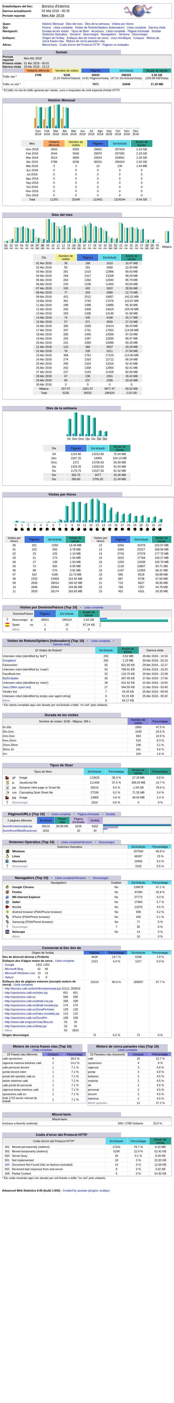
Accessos (97, 31)
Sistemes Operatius (54, 34)
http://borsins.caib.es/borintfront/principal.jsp (33, 988)
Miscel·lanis (49, 44)
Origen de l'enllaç (53, 37)
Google (9, 964)
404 (7, 1164)
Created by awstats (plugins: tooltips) (86, 1190)
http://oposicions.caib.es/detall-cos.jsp (29, 1001)
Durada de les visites (55, 31)
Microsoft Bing (14, 968)
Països (46, 27)
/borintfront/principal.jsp (17, 826)
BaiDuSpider (11, 678)
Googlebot (9, 660)
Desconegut (91, 34)
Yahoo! (9, 977)
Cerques (138, 37)
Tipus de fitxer (80, 31)
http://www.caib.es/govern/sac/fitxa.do (29, 1022)
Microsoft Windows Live (20, 973)
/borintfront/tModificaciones (20, 830)
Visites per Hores (123, 23)
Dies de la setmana (97, 23)
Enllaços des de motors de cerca (88, 37)
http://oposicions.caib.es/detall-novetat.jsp (31, 1005)
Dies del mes (74, 23)
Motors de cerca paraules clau (85, 41)
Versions (75, 34)
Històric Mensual (52, 23)
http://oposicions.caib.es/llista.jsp (26, 1026)
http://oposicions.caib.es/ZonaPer (26, 1017)
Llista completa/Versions (76, 842)
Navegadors (108, 34)
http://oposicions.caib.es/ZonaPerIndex (30, 1009)
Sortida (156, 31)
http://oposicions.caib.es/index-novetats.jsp (32, 1013)
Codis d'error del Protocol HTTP (79, 44)
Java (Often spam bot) (17, 687)
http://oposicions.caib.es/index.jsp (26, 992)
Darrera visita (156, 27)
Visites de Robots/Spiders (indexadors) (99, 27)
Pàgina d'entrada (138, 31)
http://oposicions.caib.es (20, 996)
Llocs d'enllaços (121, 37)
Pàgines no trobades (116, 44)
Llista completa (63, 27)
